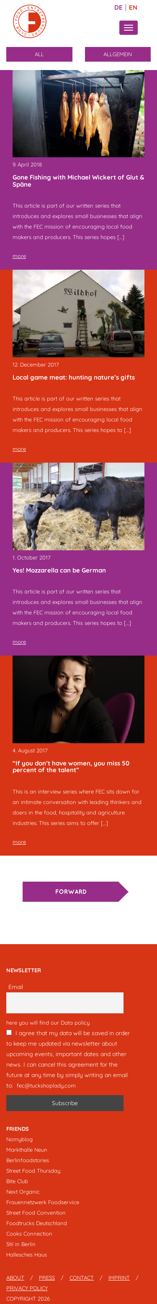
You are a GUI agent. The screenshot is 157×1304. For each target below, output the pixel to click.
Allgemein (117, 54)
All (39, 54)
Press (47, 1277)
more (19, 255)
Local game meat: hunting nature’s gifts (74, 377)
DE (118, 7)
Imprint (119, 1277)
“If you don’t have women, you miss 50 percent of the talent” (71, 766)
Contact (81, 1277)
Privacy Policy (27, 1288)
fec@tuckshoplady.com (46, 1085)
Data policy (75, 1022)
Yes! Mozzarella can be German (59, 570)
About (15, 1277)
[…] (120, 237)
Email (15, 987)
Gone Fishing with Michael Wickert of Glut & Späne (78, 180)
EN (133, 7)
